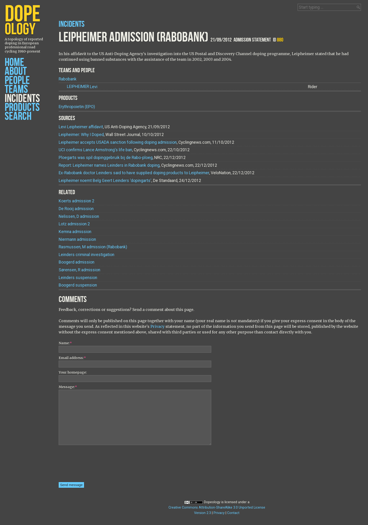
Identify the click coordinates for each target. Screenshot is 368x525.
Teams (16, 89)
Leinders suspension (78, 277)
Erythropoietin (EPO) (77, 106)
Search (18, 116)
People (17, 80)
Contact (233, 513)
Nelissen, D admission (79, 216)
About (16, 71)
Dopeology (212, 502)
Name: (65, 343)
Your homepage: (73, 372)
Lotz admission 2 (74, 224)
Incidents (22, 98)
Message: (68, 387)
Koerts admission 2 (76, 201)
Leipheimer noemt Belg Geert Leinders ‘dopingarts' (105, 180)
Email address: (72, 358)
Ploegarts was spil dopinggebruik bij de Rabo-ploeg (106, 157)
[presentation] (78, 465)
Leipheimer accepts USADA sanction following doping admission (118, 142)
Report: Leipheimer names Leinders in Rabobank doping (109, 165)
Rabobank (68, 79)
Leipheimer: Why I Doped (81, 134)
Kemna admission (75, 231)
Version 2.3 (202, 513)
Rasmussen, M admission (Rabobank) (93, 247)
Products (22, 107)
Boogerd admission (76, 262)
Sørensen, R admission (79, 270)
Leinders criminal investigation (86, 254)
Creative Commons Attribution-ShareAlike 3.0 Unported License (217, 508)
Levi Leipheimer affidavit (81, 127)
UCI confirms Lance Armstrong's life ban (95, 149)
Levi (82, 86)
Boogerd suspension (78, 285)
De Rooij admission (76, 208)
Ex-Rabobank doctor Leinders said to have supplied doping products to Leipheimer (134, 172)
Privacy (157, 326)
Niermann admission (77, 239)
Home (14, 62)
